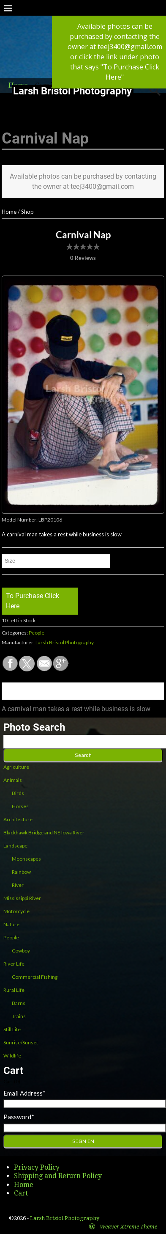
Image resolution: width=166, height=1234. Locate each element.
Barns (18, 1003)
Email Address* (24, 1093)
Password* (18, 1117)
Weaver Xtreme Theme (128, 1226)
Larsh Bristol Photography (72, 91)
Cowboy (21, 950)
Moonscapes (26, 859)
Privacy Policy (37, 1167)
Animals (12, 780)
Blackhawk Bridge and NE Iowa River (43, 832)
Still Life (12, 1029)
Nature (11, 924)
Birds (18, 793)
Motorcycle (16, 911)
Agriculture (16, 767)
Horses (20, 806)
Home (9, 211)
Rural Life (13, 990)
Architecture (18, 819)
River (18, 885)
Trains (19, 1016)
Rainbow (21, 872)
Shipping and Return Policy (58, 1176)
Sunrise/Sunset (20, 1042)
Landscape (15, 845)
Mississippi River (22, 898)
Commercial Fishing (34, 977)
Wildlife (12, 1055)
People (36, 632)
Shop (27, 211)
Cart (21, 1193)
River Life (13, 964)
